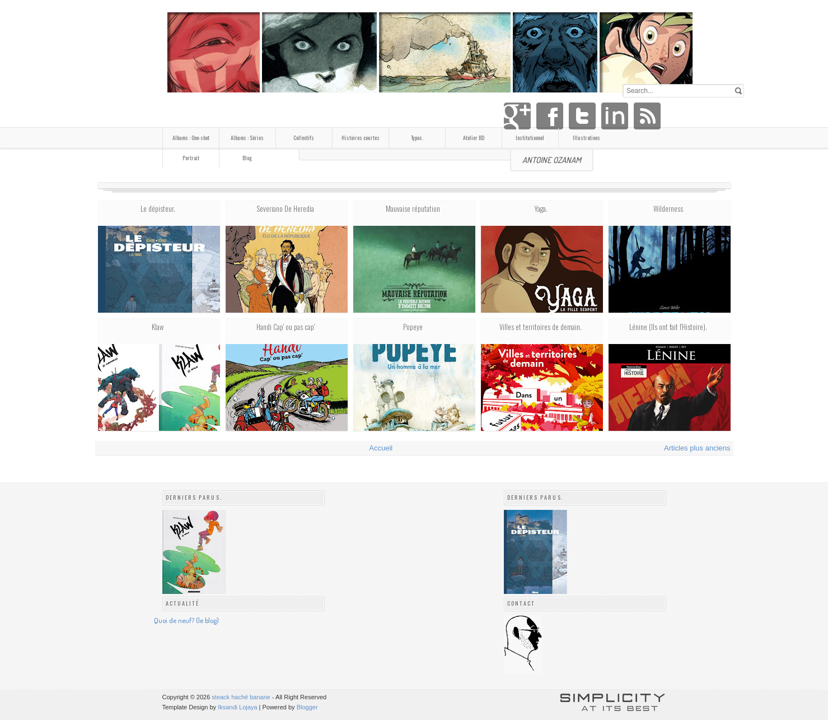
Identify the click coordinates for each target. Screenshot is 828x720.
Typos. (417, 137)
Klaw (157, 327)
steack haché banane (241, 697)
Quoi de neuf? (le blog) (186, 620)
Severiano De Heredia (285, 208)
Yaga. (541, 208)
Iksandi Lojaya (237, 707)
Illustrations (586, 137)
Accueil (380, 448)
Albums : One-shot (190, 137)
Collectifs (303, 137)
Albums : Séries (247, 137)
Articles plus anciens (697, 448)
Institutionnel (530, 137)
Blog (247, 158)
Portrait (191, 158)
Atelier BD (473, 137)
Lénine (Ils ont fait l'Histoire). (668, 327)
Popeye (413, 327)
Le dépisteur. (158, 208)
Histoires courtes (361, 137)
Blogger (307, 707)
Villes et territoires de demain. (540, 327)
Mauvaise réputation (413, 208)
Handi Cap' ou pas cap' (285, 327)
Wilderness (668, 208)
